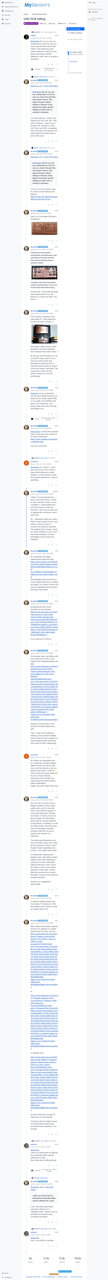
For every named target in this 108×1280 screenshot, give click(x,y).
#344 (56, 211)
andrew (33, 35)
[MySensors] (10, 2)
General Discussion (31, 23)
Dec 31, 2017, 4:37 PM (44, 313)
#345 (56, 247)
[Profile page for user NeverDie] (26, 81)
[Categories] (10, 11)
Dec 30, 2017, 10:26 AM (44, 154)
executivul (34, 461)
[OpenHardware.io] (10, 6)
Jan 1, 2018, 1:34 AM (43, 1147)
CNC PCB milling (51, 86)
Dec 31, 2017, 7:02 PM (44, 653)
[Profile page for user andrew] (26, 37)
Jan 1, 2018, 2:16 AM (43, 1235)
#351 (56, 551)
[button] (10, 1273)
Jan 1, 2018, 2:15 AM (43, 1184)
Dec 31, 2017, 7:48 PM (44, 757)
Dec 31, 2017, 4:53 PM (44, 390)
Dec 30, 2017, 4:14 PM (44, 213)
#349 (56, 461)
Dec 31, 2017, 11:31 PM (44, 923)
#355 (56, 797)
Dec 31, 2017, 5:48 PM (44, 464)
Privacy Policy (63, 1277)
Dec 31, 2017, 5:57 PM (44, 494)
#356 (56, 896)
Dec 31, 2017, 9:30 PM (44, 898)
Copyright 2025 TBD (33, 1277)
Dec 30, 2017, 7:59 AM (44, 38)
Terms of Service (76, 1277)
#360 (56, 1232)
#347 (56, 388)
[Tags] (10, 19)
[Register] (97, 12)
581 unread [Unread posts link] (73, 61)
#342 (56, 80)
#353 (56, 650)
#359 (56, 1181)
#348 (56, 426)
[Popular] (10, 23)
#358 (56, 1144)
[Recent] (10, 15)
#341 (56, 35)
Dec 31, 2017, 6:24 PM (44, 604)
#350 (56, 491)
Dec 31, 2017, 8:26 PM (44, 800)
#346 (56, 311)
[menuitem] (97, 2)
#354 (56, 755)
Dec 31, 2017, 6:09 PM (44, 553)
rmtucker (34, 1144)
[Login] (97, 2)
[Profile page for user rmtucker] (26, 1145)
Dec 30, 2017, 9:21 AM (44, 83)
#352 (56, 601)
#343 (56, 151)
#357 (56, 920)
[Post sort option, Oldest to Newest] (75, 33)
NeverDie (37, 32)
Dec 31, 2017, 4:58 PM (44, 428)
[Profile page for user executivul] (26, 463)
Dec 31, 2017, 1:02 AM (44, 249)
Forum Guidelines (49, 1277)
